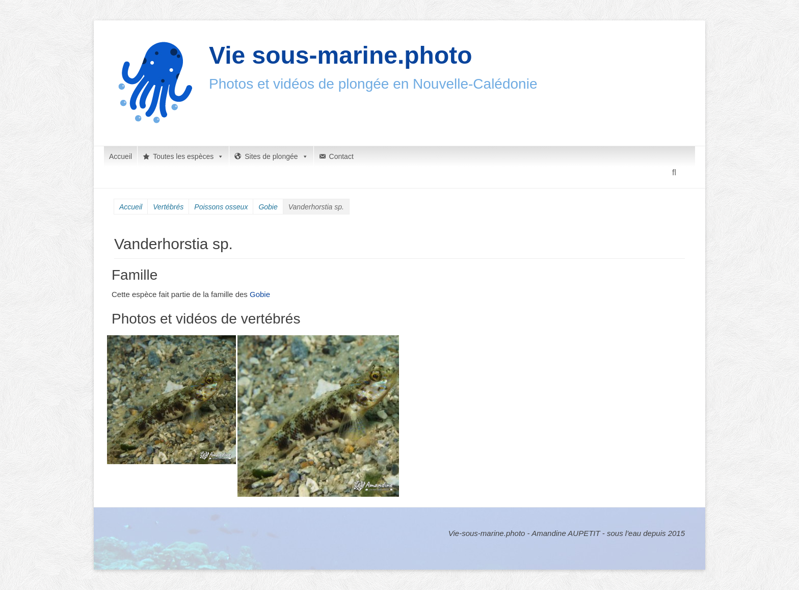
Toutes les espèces (188, 156)
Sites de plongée (276, 156)
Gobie (267, 207)
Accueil (120, 156)
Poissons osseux (221, 207)
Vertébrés (168, 207)
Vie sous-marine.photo (340, 55)
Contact (341, 156)
